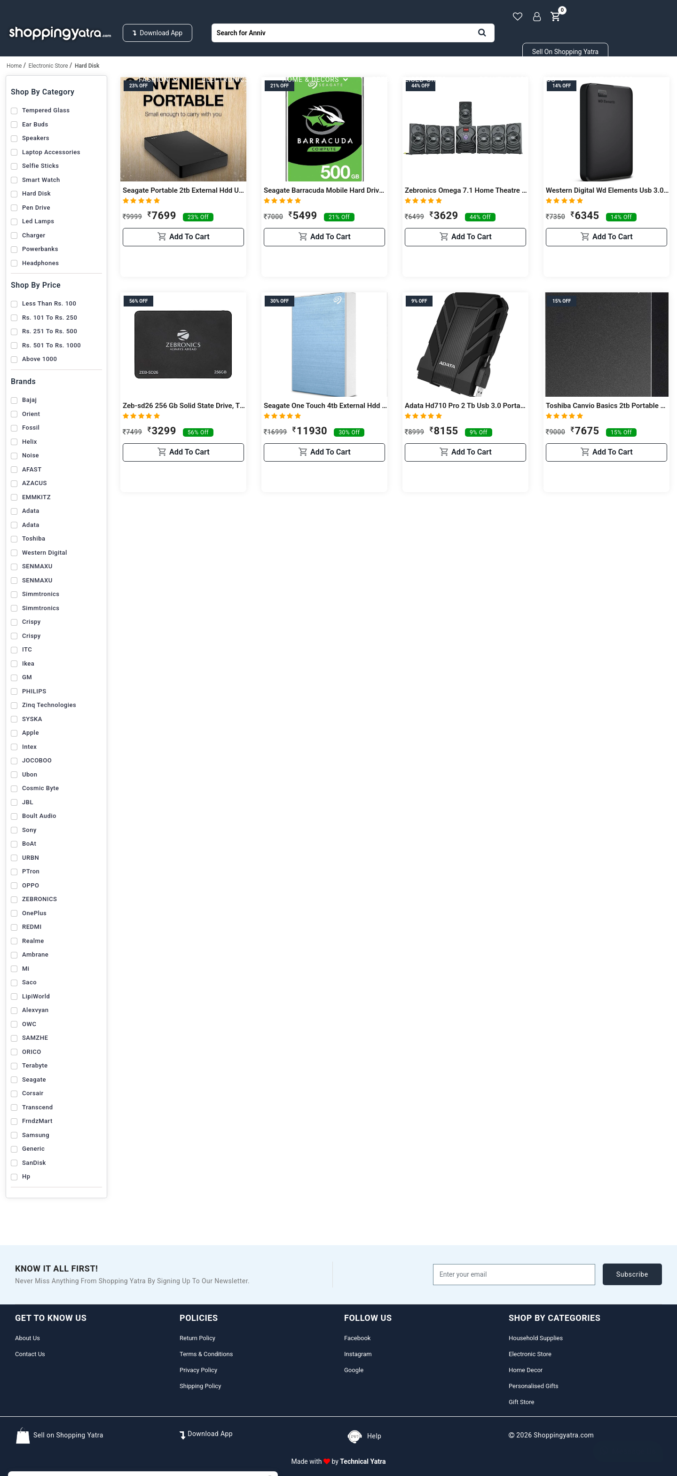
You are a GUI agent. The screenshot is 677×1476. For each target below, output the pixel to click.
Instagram (358, 1354)
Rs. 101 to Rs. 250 (49, 317)
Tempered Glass (46, 110)
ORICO (31, 1051)
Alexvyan (35, 1009)
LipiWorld (36, 996)
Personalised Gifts (415, 79)
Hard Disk (36, 193)
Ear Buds (35, 124)
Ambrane (35, 954)
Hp (26, 1176)
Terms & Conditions (206, 1354)
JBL (27, 802)
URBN (30, 857)
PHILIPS (34, 691)
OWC (29, 1024)
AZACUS (34, 483)
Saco (29, 982)
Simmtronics (41, 593)
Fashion (160, 79)
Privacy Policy (198, 1370)
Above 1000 (39, 358)
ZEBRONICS (39, 899)
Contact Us (30, 1354)
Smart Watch (41, 179)
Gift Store (521, 1401)
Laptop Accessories (51, 152)
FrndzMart (37, 1120)
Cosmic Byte (40, 788)
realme (33, 940)
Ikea (28, 663)
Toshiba (33, 538)
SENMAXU (37, 566)
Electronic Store (530, 1354)
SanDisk (34, 1162)
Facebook (357, 1338)
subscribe (632, 1274)
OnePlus (34, 913)
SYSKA (32, 718)
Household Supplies (73, 79)
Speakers (35, 137)
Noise (30, 455)
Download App (157, 33)
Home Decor (526, 1370)
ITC (27, 649)
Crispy (31, 621)
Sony (29, 829)
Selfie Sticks (40, 165)
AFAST (32, 469)
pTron (30, 871)
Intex (29, 746)
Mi (26, 968)
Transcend (37, 1107)
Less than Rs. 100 (49, 303)
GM (27, 677)
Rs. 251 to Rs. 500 (49, 331)
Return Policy (197, 1338)
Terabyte (35, 1065)
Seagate (34, 1079)
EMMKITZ (36, 497)
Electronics (231, 79)
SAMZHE (35, 1037)
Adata (30, 510)
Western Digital (44, 552)
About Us (27, 1338)
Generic (33, 1148)
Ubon (29, 774)
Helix (29, 441)
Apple (30, 732)
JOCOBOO (37, 760)
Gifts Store (616, 79)
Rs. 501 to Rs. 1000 (51, 345)
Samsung (35, 1134)
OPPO (30, 885)
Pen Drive (36, 207)
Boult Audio (39, 815)
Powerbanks (40, 248)
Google (353, 1370)
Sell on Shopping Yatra (565, 51)
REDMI (32, 926)
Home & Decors (316, 79)
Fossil (30, 427)
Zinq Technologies (49, 704)
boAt (29, 843)
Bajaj (29, 399)
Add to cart (183, 264)
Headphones (40, 263)
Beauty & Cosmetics (523, 79)
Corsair (33, 1093)
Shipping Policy (200, 1386)
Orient (31, 413)
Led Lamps (38, 221)
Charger (34, 235)
